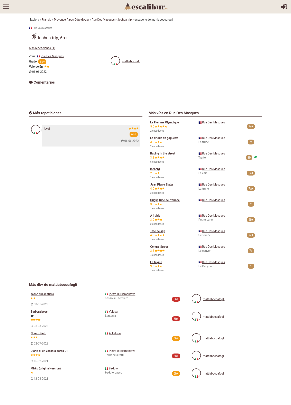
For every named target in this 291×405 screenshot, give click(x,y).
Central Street (159, 246)
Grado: (33, 61)
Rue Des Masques (103, 19)
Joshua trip (124, 19)
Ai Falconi (115, 333)
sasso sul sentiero (42, 294)
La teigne (156, 262)
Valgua (113, 311)
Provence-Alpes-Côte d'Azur (71, 19)
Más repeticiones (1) (42, 48)
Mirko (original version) (46, 368)
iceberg (155, 169)
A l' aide (155, 215)
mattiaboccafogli (133, 61)
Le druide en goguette (164, 138)
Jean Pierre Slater (161, 184)
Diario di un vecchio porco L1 (49, 350)
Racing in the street (162, 153)
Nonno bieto (38, 333)
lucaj (47, 128)
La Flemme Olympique (164, 122)
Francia (46, 19)
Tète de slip (157, 231)
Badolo (113, 368)
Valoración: (36, 66)
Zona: (32, 56)
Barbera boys (39, 311)
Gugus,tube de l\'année (165, 200)
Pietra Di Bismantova (122, 294)
